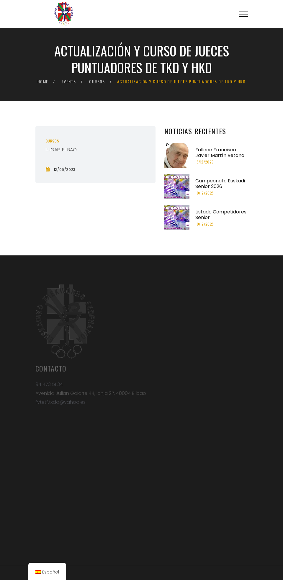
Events (69, 81)
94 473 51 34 (49, 386)
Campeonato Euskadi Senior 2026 (220, 183)
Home (42, 81)
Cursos (97, 81)
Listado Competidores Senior (220, 214)
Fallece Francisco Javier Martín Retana (219, 152)
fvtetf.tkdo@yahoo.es (60, 403)
